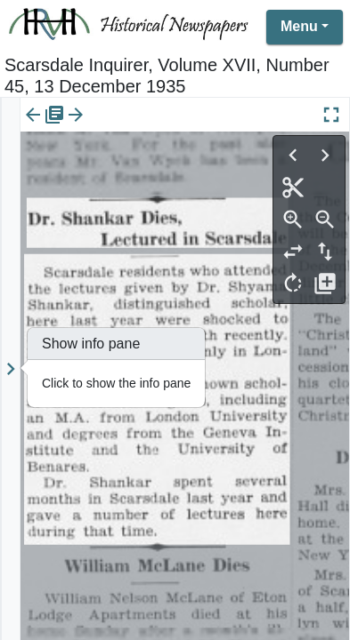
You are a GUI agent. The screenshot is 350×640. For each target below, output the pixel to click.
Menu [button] (299, 26)
